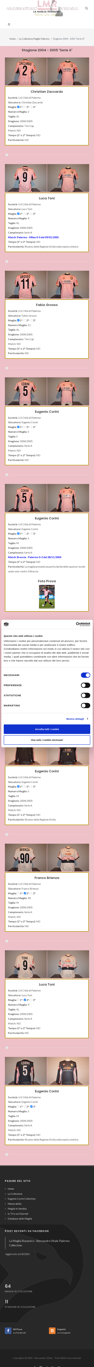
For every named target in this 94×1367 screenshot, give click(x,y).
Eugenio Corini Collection (22, 1198)
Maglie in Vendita (17, 1208)
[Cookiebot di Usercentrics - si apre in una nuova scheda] (76, 624)
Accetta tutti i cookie (47, 729)
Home (12, 38)
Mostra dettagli (75, 718)
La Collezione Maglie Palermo (34, 38)
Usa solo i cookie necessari (47, 739)
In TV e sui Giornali (18, 1213)
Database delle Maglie (20, 1218)
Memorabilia (14, 1203)
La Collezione (15, 1193)
